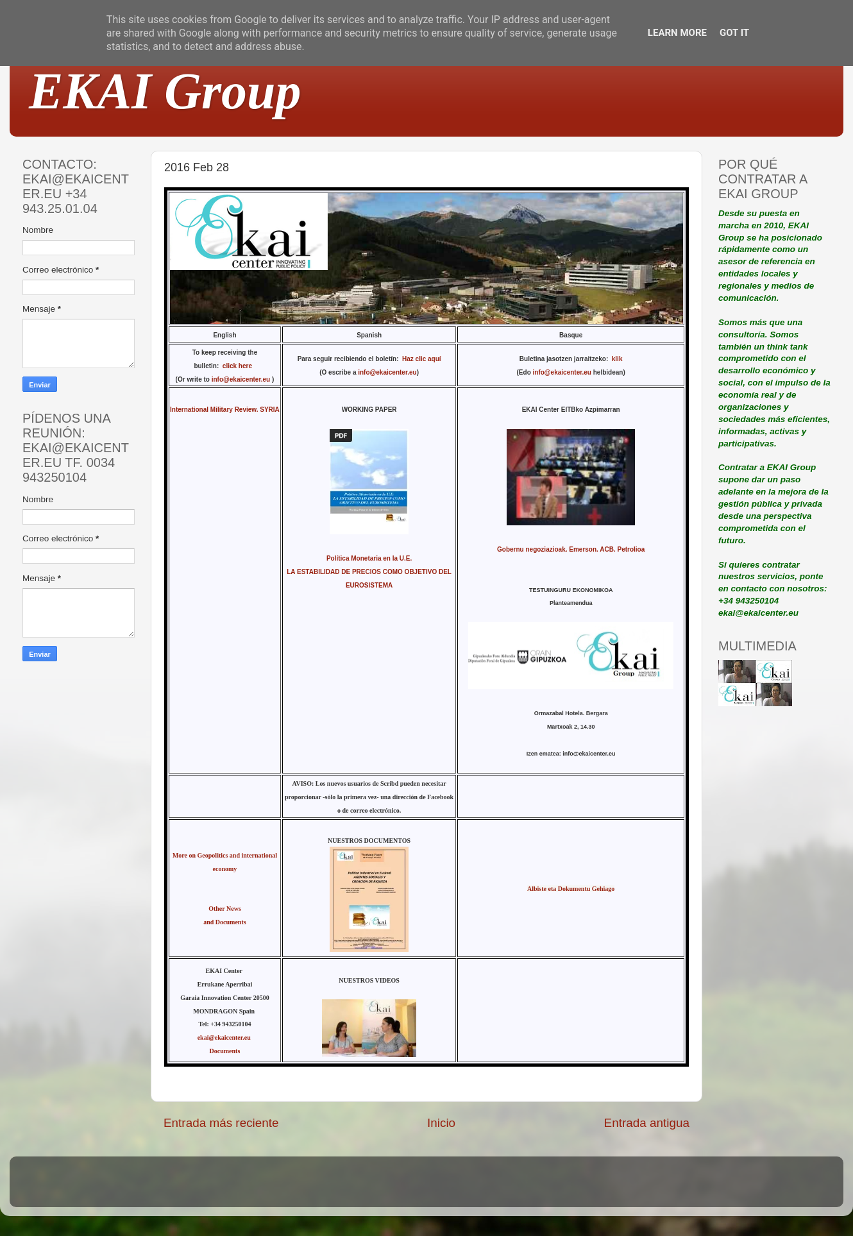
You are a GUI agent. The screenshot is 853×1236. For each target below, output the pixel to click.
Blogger (510, 1187)
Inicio (441, 1123)
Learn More (677, 32)
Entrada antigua (646, 1123)
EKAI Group (165, 91)
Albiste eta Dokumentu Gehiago (570, 888)
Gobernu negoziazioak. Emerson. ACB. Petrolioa (571, 549)
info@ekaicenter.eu (242, 379)
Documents (225, 1050)
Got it (734, 32)
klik (617, 358)
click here (239, 365)
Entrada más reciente (221, 1123)
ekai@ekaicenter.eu (225, 1037)
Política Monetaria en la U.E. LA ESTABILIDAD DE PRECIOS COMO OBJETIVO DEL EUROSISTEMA (369, 572)
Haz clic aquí (421, 358)
